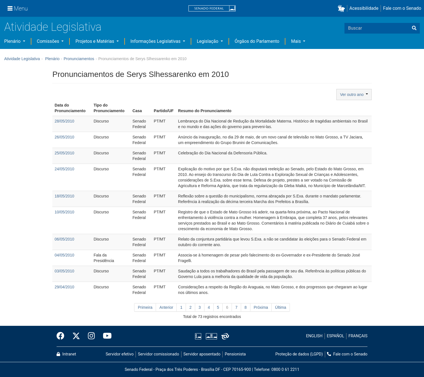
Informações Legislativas (156, 41)
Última (280, 307)
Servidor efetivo (120, 354)
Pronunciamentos (79, 58)
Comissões (48, 41)
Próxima (261, 307)
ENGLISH (314, 336)
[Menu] (17, 8)
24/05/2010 (64, 169)
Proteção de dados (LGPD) (299, 354)
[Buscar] (414, 28)
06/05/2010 (64, 239)
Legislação (208, 41)
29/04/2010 (64, 287)
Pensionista (235, 354)
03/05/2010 (64, 271)
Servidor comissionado (158, 354)
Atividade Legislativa (52, 27)
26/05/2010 (64, 137)
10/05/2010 (64, 212)
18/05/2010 (64, 196)
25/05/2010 (64, 153)
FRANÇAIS (357, 336)
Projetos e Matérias (95, 41)
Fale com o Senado (402, 8)
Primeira (145, 307)
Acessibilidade (364, 8)
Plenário (13, 41)
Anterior (166, 307)
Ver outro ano (354, 94)
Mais (296, 41)
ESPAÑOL (335, 336)
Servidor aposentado (201, 354)
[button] (342, 8)
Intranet (66, 354)
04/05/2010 (64, 255)
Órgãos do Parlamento (257, 41)
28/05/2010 (64, 121)
